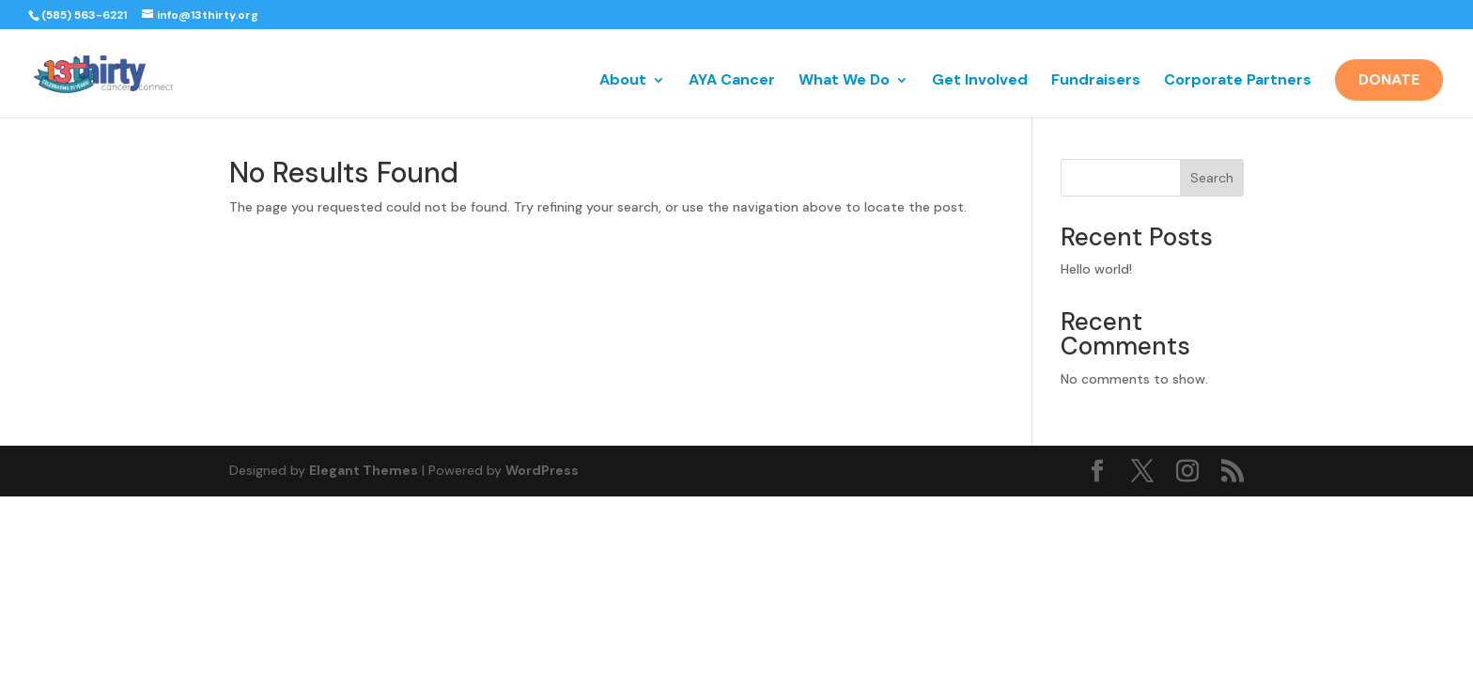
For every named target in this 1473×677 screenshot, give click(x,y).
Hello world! (1096, 268)
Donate (1388, 79)
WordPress (542, 470)
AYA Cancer (732, 81)
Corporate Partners (1237, 81)
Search (1211, 177)
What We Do (844, 81)
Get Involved (980, 81)
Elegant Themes (363, 470)
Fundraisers (1095, 81)
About (622, 81)
